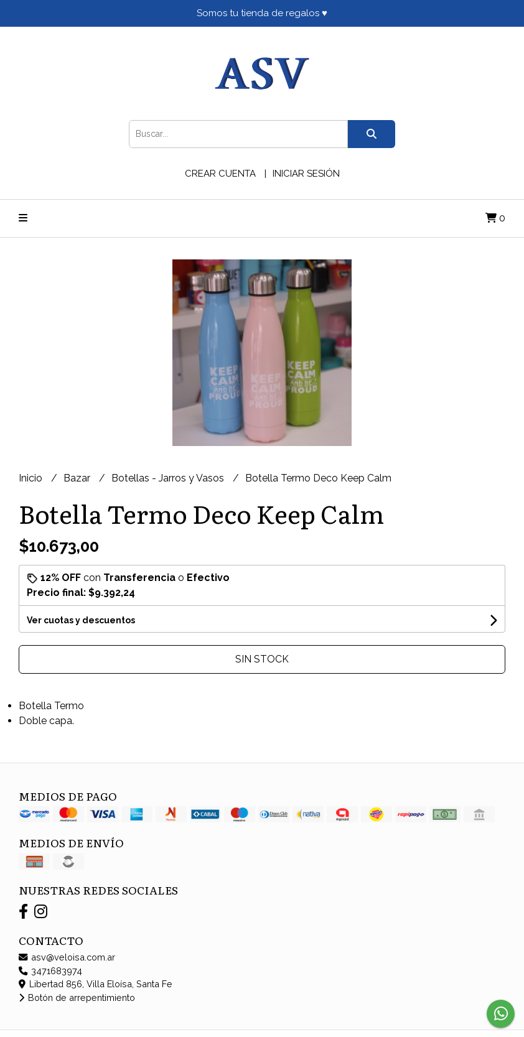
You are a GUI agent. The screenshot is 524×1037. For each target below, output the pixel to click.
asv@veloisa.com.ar (67, 957)
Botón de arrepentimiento (77, 997)
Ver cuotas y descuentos (81, 620)
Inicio (32, 478)
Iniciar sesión (306, 173)
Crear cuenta (220, 173)
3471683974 (50, 970)
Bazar (78, 478)
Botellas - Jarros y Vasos (169, 478)
